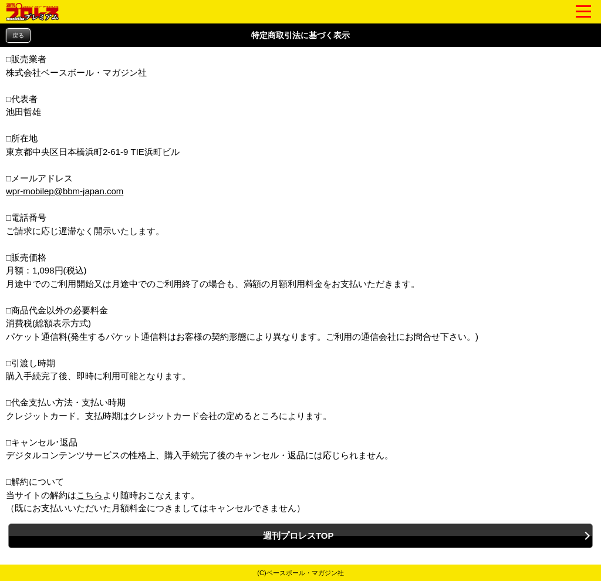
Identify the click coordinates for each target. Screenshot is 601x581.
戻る (18, 35)
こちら (89, 495)
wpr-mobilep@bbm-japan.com (64, 191)
